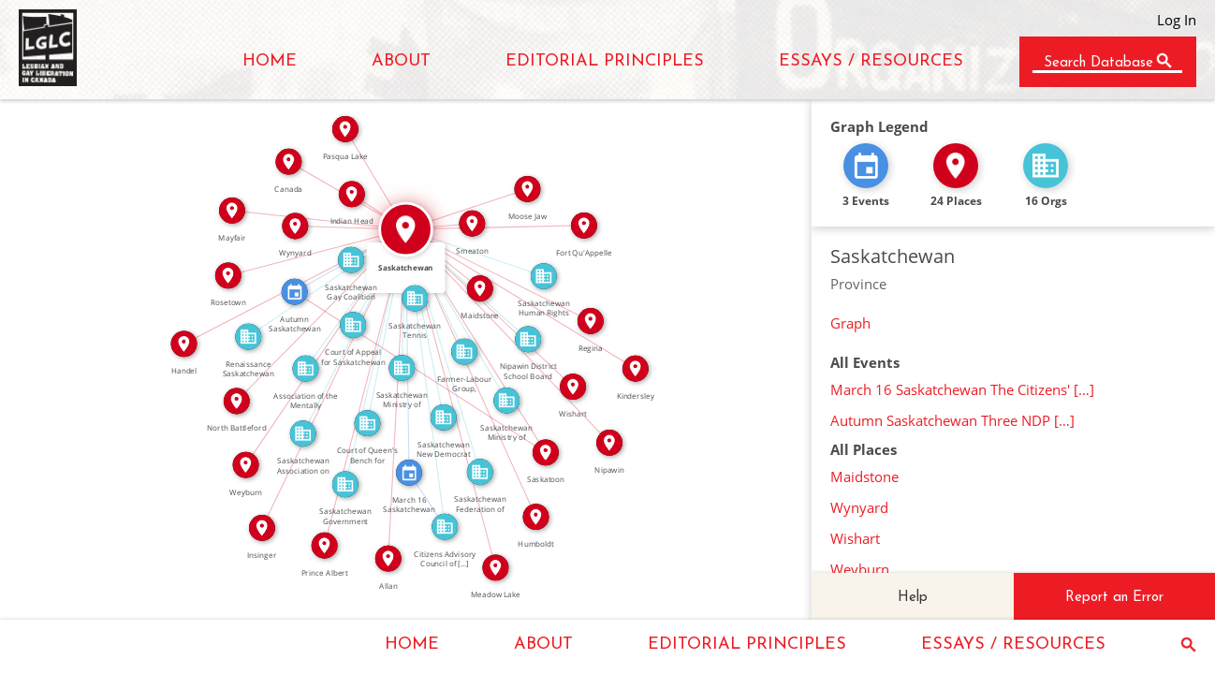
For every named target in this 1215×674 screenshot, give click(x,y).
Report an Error (1114, 598)
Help (913, 598)
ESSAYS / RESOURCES (871, 61)
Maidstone (864, 476)
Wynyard (859, 507)
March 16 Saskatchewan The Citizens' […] (962, 389)
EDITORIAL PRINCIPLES (604, 61)
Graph (850, 323)
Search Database (1098, 63)
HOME (269, 61)
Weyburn (859, 569)
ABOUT (401, 61)
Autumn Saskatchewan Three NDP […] (952, 420)
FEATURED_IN (433, 496)
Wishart (855, 538)
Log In (1176, 19)
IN (447, 253)
